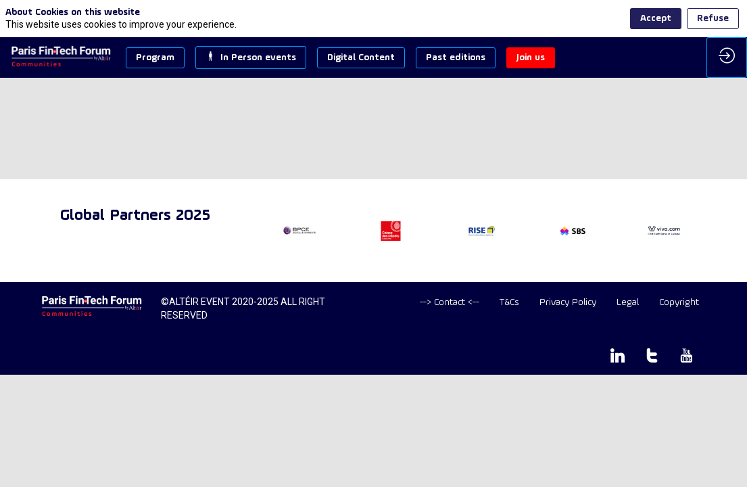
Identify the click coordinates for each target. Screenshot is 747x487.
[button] (155, 57)
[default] (449, 303)
